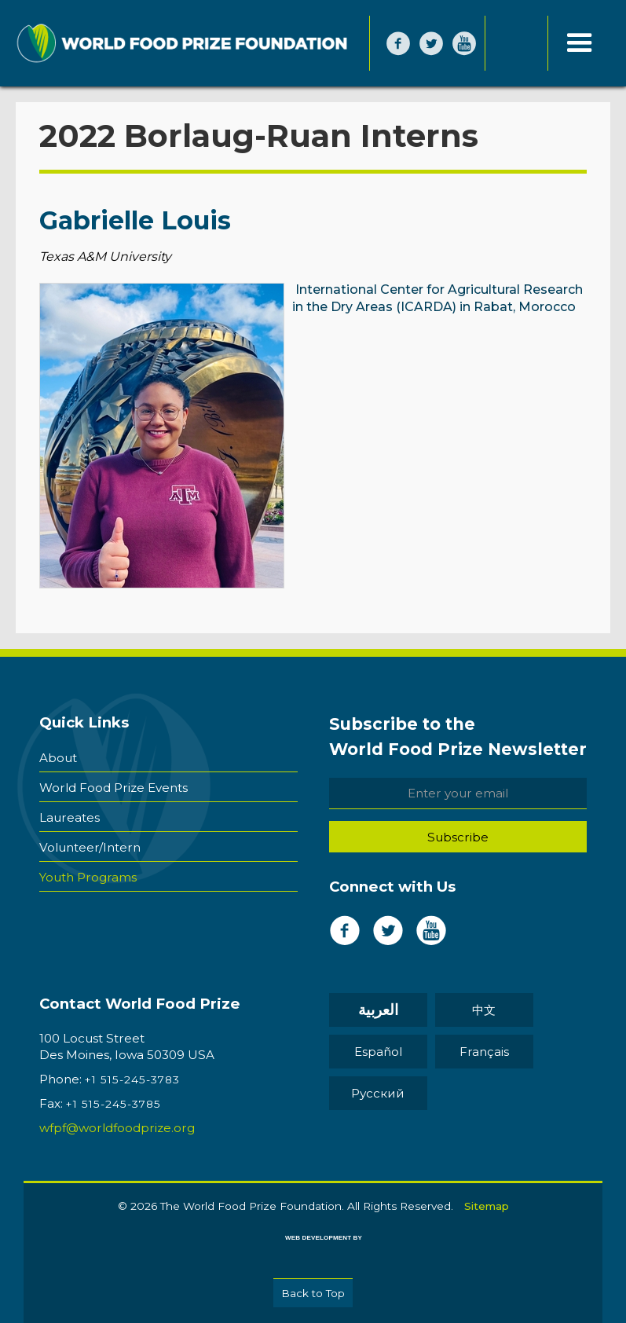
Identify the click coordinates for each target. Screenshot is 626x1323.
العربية (378, 1010)
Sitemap (486, 1206)
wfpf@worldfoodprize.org (117, 1127)
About (58, 757)
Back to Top (313, 1293)
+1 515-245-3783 (132, 1079)
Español (378, 1051)
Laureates (69, 817)
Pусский (378, 1093)
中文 (484, 1009)
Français (484, 1051)
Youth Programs (88, 877)
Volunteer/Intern (90, 847)
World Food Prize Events (113, 787)
